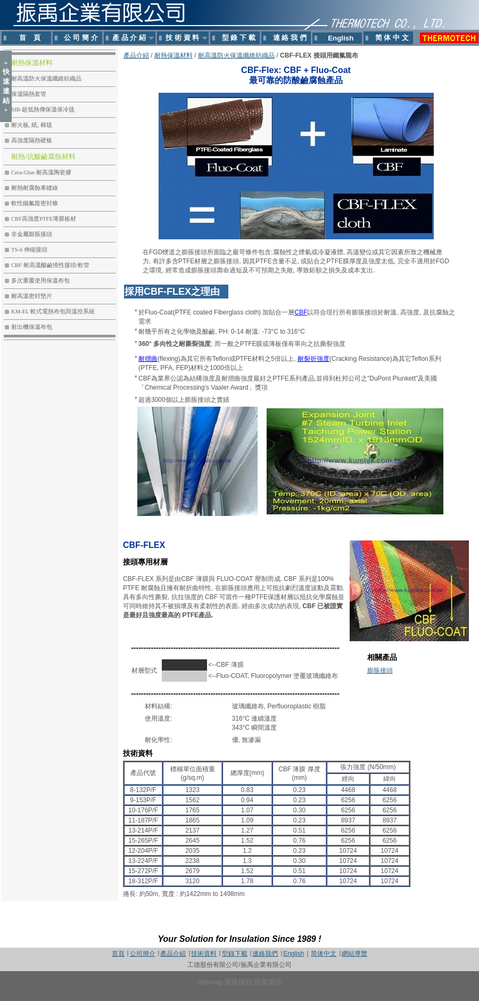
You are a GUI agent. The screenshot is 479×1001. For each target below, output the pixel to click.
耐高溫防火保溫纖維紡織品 (236, 55)
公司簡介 (142, 953)
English (293, 953)
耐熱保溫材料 (173, 55)
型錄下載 (234, 953)
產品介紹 (136, 55)
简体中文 (323, 953)
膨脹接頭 (380, 670)
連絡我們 (265, 953)
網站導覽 (354, 953)
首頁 (118, 953)
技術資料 (204, 953)
